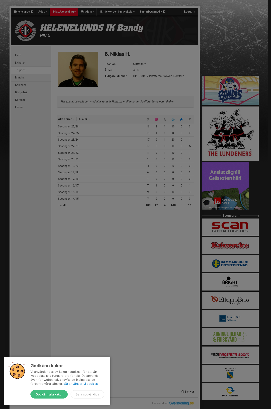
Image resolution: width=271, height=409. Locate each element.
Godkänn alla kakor (49, 394)
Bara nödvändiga (87, 394)
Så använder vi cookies (81, 384)
